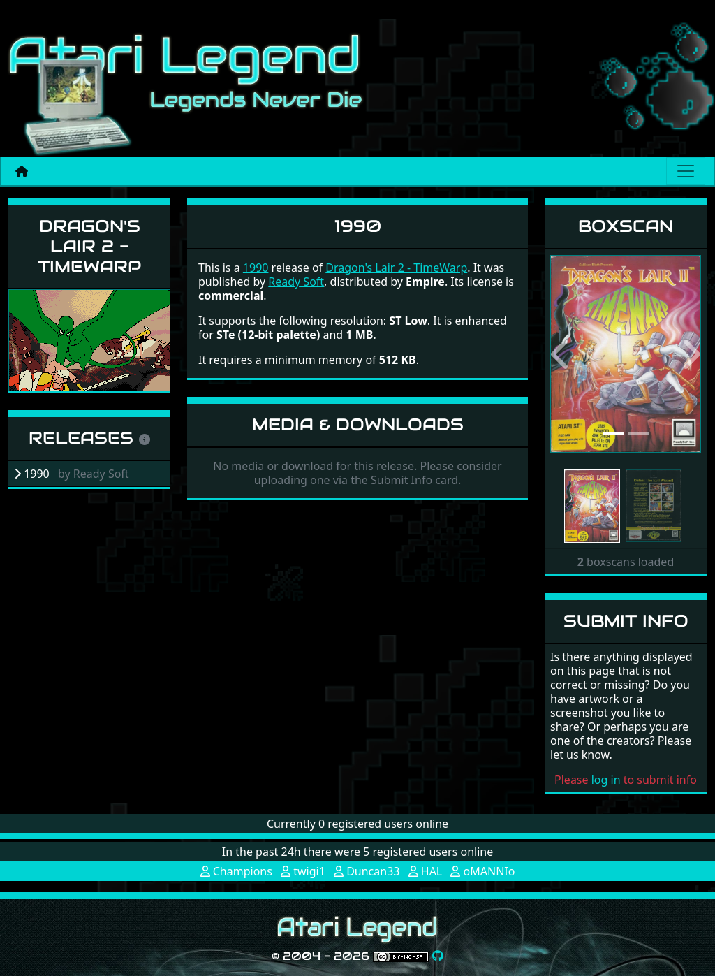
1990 (256, 267)
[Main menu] (685, 171)
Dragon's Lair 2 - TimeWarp (89, 246)
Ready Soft (296, 281)
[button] (561, 354)
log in (606, 779)
